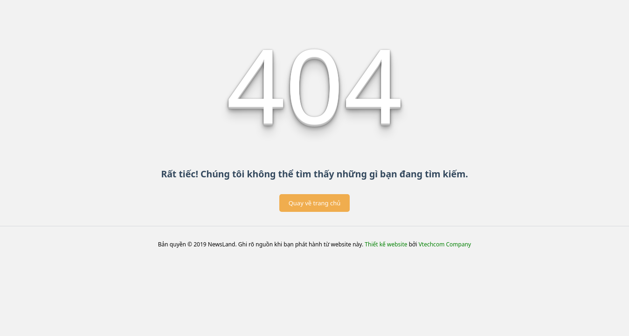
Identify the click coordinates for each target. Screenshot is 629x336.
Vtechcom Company (445, 244)
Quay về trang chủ (315, 203)
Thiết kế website (386, 244)
